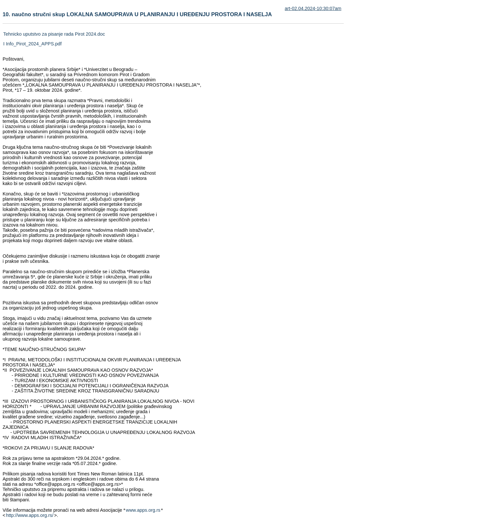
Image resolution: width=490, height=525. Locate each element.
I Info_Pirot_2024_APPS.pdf (32, 43)
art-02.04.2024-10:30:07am (313, 8)
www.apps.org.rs (143, 510)
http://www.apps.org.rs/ (29, 515)
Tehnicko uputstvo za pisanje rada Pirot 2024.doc (54, 34)
